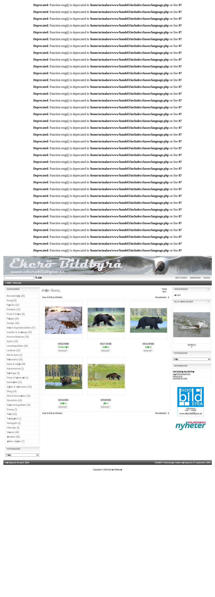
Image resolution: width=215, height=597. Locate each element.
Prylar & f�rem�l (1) (18, 377)
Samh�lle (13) (14, 382)
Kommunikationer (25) (18, 337)
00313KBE (148, 343)
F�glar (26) (13, 318)
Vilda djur (17, 283)
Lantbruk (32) (13, 350)
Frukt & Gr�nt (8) (16, 314)
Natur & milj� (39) (16, 364)
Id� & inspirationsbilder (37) (21, 327)
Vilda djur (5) (13, 427)
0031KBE (63, 400)
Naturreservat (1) (15, 368)
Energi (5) (12, 300)
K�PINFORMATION (181, 374)
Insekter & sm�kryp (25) (19, 332)
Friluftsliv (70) (13, 309)
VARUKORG (195, 278)
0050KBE (106, 400)
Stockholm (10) (14, 400)
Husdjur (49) (13, 323)
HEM (9, 283)
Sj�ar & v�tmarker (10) (19, 387)
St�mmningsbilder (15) (19, 405)
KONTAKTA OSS (180, 379)
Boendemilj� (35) (16, 296)
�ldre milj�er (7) (16, 441)
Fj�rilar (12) (13, 305)
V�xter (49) (13, 432)
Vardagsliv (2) (14, 423)
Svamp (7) (12, 409)
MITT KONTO (181, 278)
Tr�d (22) (12, 414)
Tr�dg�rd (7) (14, 418)
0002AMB (63, 343)
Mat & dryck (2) (14, 355)
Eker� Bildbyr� (115, 470)
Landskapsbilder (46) (17, 346)
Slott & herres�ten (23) (19, 396)
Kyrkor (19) (12, 341)
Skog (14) (12, 391)
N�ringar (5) (13, 373)
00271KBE (106, 343)
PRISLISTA (177, 377)
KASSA (206, 278)
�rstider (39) (13, 436)
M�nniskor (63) (15, 359)
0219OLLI (192, 345)
